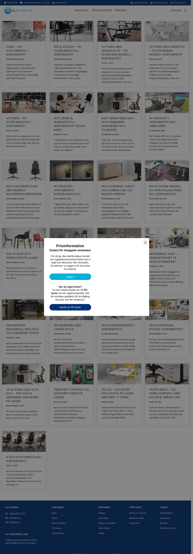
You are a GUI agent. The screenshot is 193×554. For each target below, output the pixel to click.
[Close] (145, 242)
